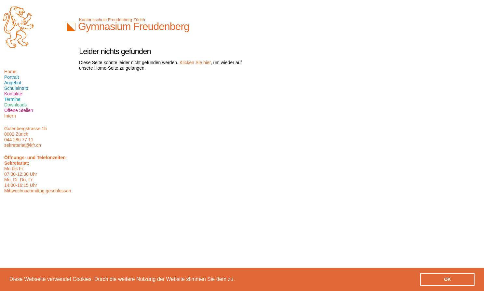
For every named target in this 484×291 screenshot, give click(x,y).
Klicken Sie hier (195, 62)
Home (10, 71)
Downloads (15, 104)
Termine (12, 99)
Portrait (11, 77)
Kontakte (13, 93)
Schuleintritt (16, 88)
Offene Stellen (18, 110)
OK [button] (447, 279)
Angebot (12, 82)
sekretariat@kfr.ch (22, 145)
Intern (10, 115)
